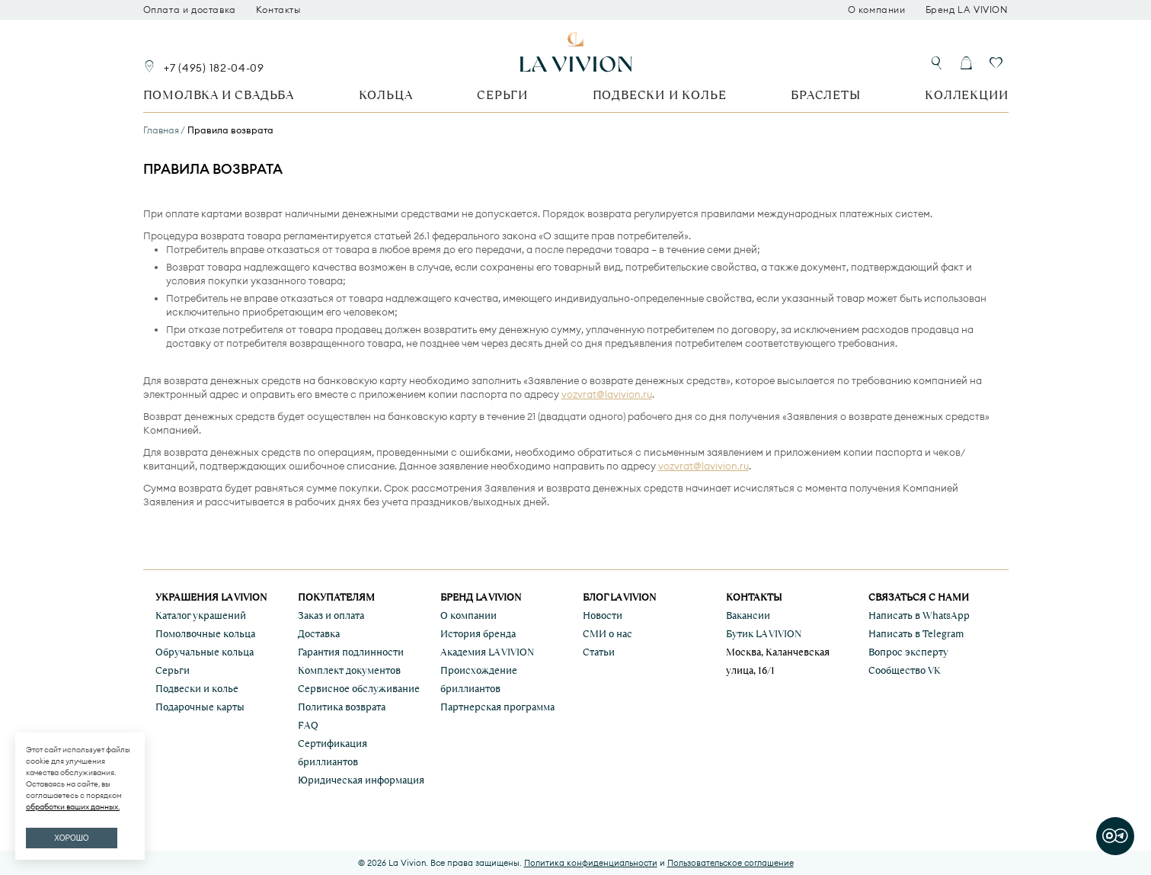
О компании (877, 9)
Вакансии (748, 615)
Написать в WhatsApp (919, 615)
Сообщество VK (904, 670)
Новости (602, 615)
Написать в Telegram (916, 634)
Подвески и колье (660, 95)
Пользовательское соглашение (730, 862)
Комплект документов (349, 670)
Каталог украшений (200, 615)
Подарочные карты (200, 707)
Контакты (278, 9)
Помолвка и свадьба (218, 95)
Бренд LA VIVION (967, 9)
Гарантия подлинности (351, 652)
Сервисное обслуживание (359, 688)
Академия (487, 652)
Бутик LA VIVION (763, 634)
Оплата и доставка (189, 9)
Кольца (386, 95)
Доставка (319, 634)
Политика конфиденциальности (590, 862)
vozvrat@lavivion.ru (606, 394)
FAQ (308, 725)
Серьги (502, 95)
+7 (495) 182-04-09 (214, 68)
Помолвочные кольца (205, 634)
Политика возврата (341, 707)
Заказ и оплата (331, 615)
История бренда (478, 634)
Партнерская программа (497, 707)
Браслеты (825, 95)
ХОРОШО (71, 838)
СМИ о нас (607, 634)
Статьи (599, 652)
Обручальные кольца (204, 652)
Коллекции (966, 95)
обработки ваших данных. (73, 807)
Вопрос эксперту (908, 652)
